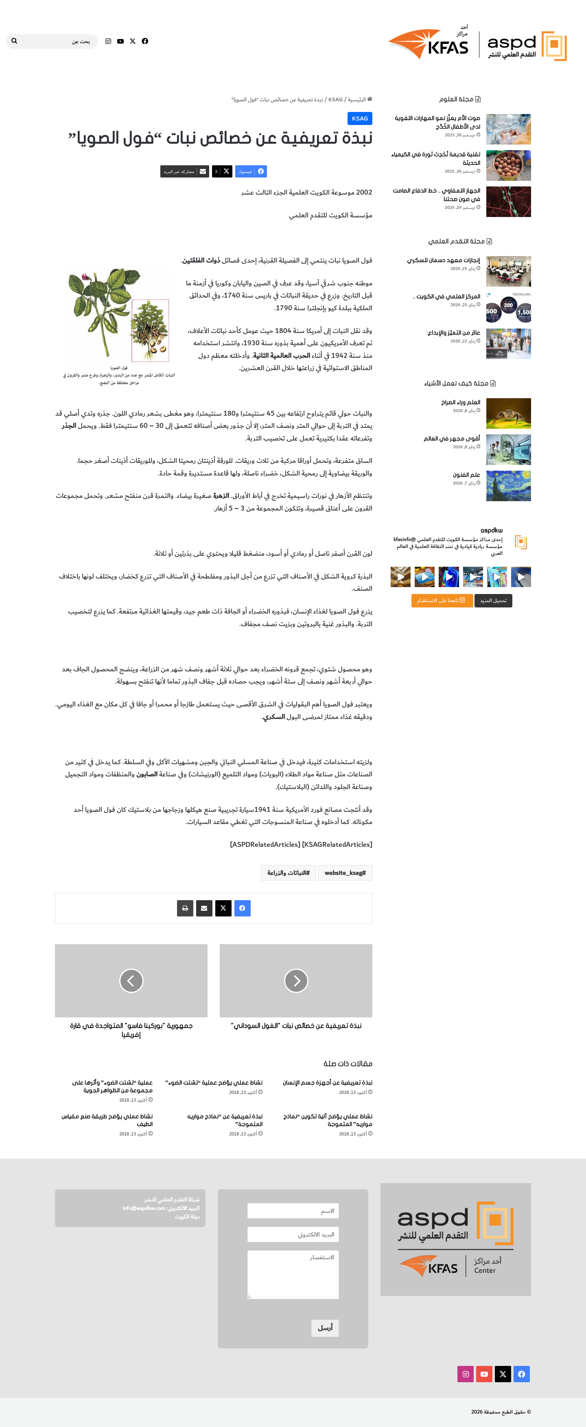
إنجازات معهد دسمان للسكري (443, 260)
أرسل (325, 1328)
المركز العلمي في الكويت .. (446, 297)
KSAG (335, 99)
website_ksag (343, 873)
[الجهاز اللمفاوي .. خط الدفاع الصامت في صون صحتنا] (508, 201)
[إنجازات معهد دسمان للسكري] (508, 271)
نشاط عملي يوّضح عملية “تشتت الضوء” (213, 1083)
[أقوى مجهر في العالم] (508, 449)
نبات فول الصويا (350, 238)
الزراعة (217, 238)
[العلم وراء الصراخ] (508, 413)
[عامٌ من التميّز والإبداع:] (508, 344)
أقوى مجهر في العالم (452, 439)
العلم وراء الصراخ (460, 402)
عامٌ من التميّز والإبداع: (453, 333)
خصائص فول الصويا (299, 238)
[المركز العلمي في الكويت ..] (508, 307)
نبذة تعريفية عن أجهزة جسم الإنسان (327, 1083)
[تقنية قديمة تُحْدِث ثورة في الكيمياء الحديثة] (508, 165)
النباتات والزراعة (249, 238)
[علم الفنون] (508, 486)
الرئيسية (360, 99)
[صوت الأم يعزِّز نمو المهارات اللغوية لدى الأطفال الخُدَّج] (508, 129)
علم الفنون (466, 475)
